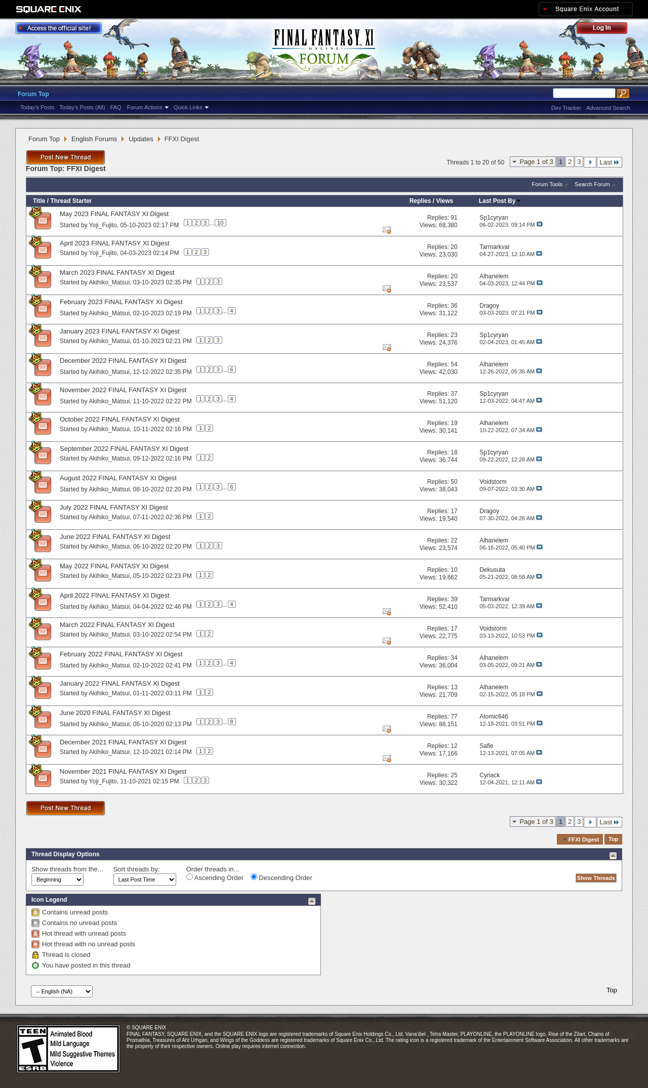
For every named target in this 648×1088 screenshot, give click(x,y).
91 (454, 217)
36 (454, 305)
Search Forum (592, 184)
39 (454, 599)
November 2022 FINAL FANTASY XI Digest (123, 390)
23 (454, 335)
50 (454, 481)
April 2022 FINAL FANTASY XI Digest (115, 595)
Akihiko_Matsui (109, 282)
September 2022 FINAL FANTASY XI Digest (124, 448)
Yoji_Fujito (103, 224)
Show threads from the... (67, 869)
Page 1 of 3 (536, 161)
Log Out (607, 29)
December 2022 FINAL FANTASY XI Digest (123, 360)
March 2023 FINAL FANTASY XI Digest (117, 272)
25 (454, 775)
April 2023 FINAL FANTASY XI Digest (115, 243)
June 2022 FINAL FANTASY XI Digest (115, 536)
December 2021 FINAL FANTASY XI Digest (123, 742)
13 (454, 687)
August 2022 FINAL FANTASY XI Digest (118, 478)
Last (609, 162)
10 (220, 223)
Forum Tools (547, 184)
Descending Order (281, 877)
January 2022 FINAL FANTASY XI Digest (120, 683)
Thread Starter (71, 200)
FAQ (116, 107)
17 (454, 511)
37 (454, 393)
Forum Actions (145, 107)
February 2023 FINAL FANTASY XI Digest (121, 302)
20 (454, 246)
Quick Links (188, 107)
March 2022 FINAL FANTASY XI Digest (117, 625)
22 (454, 540)
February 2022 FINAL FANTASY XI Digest (121, 654)
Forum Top (33, 94)
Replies (420, 200)
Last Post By (500, 200)
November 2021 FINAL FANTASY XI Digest (123, 771)
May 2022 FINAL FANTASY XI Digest (114, 566)
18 (454, 452)
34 (454, 657)
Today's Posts (37, 107)
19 (454, 423)
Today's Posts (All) (82, 107)
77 (454, 716)
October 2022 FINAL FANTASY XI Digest (120, 419)
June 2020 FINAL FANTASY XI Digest (115, 713)
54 (454, 364)
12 (454, 745)
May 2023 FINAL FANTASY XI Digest (114, 214)
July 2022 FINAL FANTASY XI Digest (114, 507)
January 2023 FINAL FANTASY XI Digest (120, 331)
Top (613, 839)
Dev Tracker (566, 108)
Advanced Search (608, 108)
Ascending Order (215, 877)
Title (39, 200)
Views (444, 200)
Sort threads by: (136, 869)
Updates (141, 139)
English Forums (94, 139)
